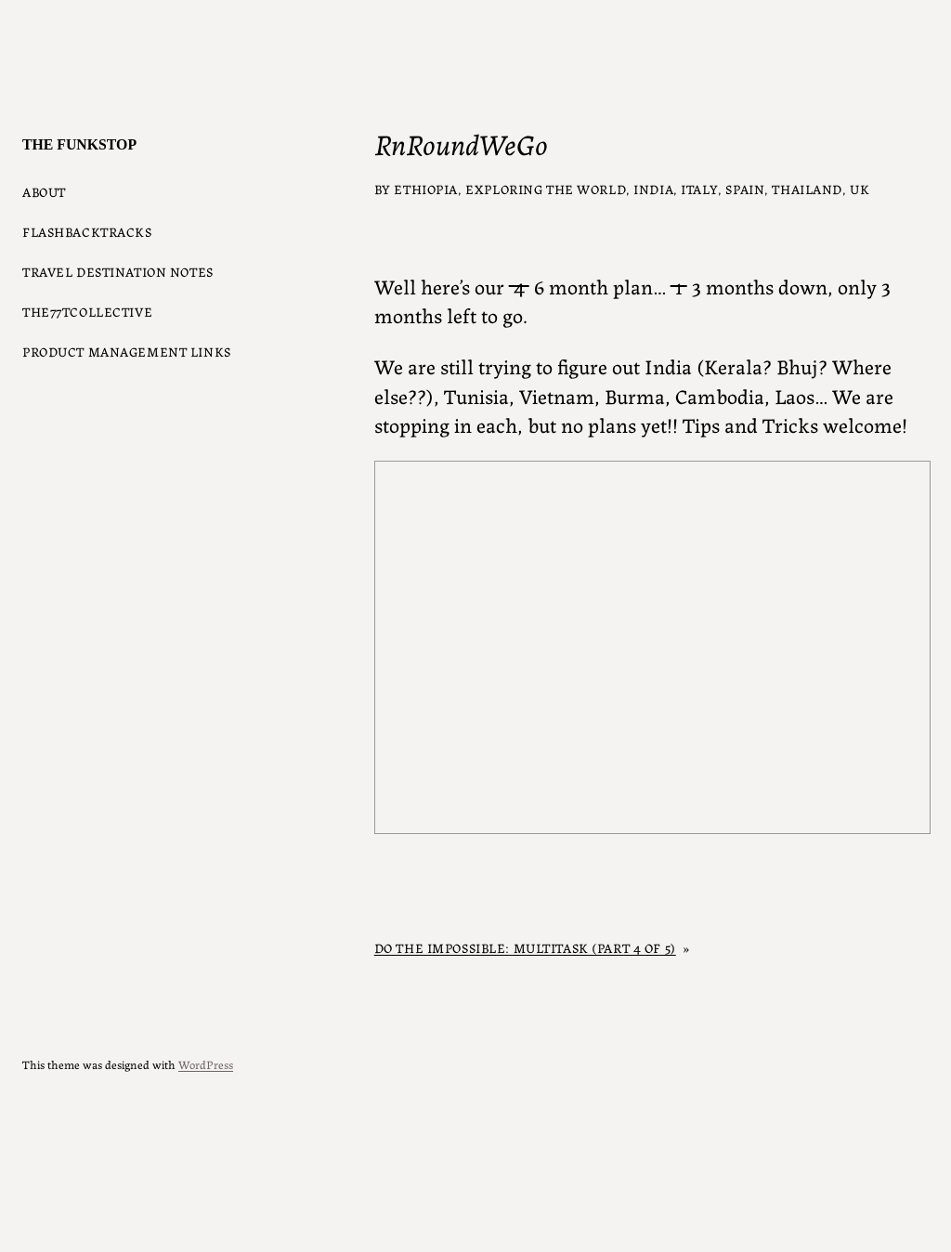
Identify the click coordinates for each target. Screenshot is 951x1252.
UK (859, 188)
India (653, 188)
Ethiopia (426, 188)
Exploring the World (545, 188)
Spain (744, 188)
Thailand (807, 188)
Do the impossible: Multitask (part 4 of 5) (525, 947)
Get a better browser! (652, 647)
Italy (699, 188)
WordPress (205, 1064)
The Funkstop (79, 144)
